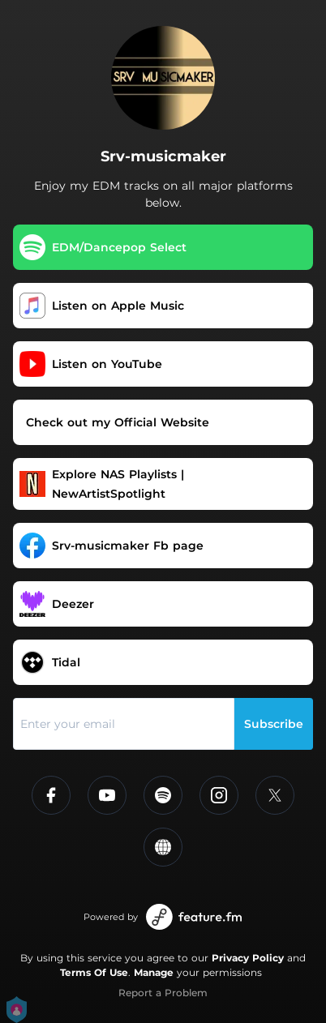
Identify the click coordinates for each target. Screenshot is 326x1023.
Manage (154, 972)
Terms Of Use (94, 972)
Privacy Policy (248, 958)
